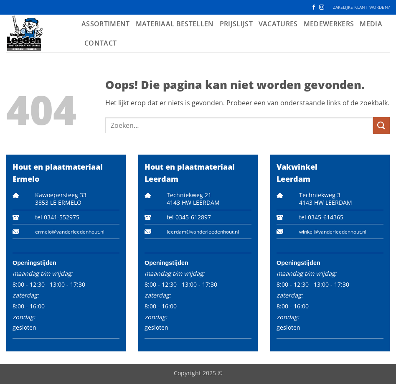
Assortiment (105, 23)
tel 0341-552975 (57, 217)
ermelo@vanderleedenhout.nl (69, 232)
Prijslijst (236, 23)
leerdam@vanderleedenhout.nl (203, 232)
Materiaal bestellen (175, 23)
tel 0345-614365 (321, 217)
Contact (100, 43)
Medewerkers (329, 23)
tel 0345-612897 (189, 217)
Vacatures (278, 23)
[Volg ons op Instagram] (321, 7)
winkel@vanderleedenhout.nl (332, 232)
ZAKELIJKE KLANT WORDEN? (361, 7)
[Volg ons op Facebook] (313, 7)
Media (371, 23)
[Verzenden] (381, 125)
